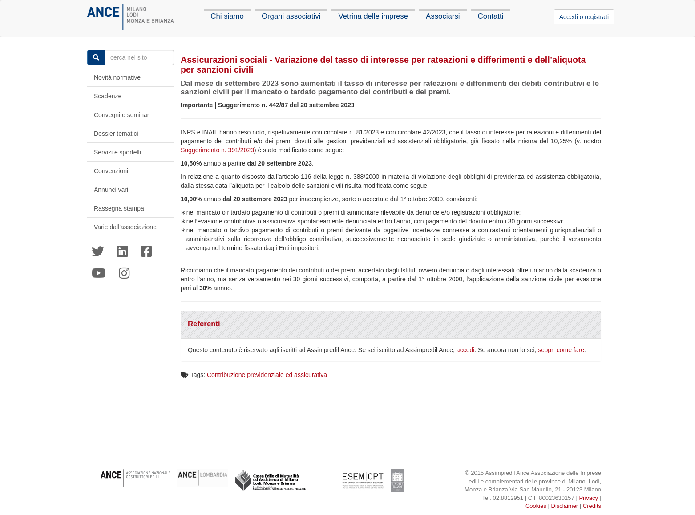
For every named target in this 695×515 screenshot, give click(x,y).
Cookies (535, 506)
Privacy (588, 498)
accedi (465, 349)
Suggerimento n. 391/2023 (217, 150)
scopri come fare (561, 349)
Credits (592, 506)
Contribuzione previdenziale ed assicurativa (267, 374)
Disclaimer (564, 506)
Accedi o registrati (584, 16)
